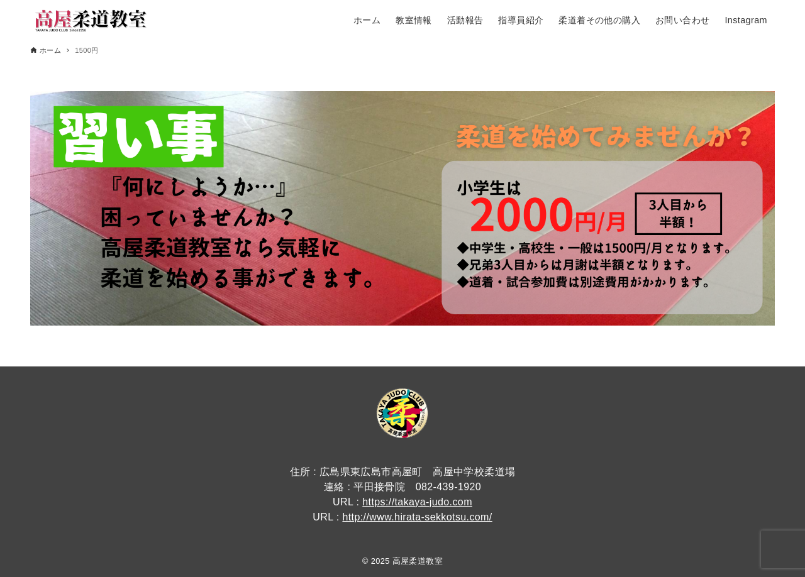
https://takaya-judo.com (417, 502)
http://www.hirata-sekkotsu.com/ (417, 517)
